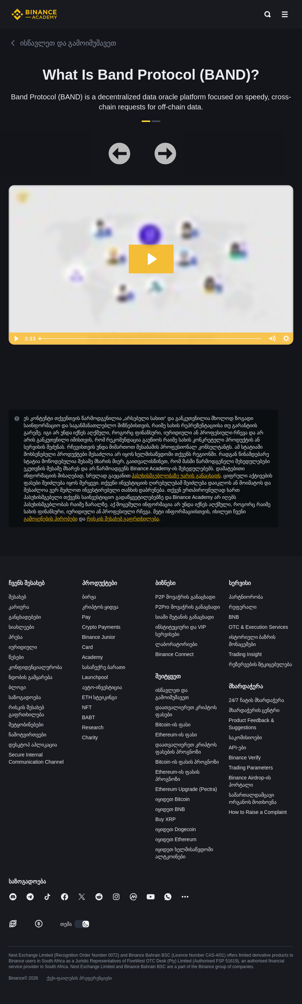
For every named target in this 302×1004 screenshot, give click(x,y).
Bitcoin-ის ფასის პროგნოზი (187, 762)
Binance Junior (98, 637)
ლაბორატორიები (176, 644)
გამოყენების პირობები (50, 519)
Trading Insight (245, 654)
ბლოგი (17, 687)
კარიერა (19, 607)
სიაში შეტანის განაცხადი (184, 617)
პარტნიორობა (246, 597)
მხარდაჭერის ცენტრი (254, 710)
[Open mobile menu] (284, 14)
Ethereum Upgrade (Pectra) (186, 789)
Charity (90, 737)
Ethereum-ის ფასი (176, 734)
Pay (86, 617)
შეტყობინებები (26, 724)
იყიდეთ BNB (170, 809)
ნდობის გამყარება (30, 677)
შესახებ (17, 597)
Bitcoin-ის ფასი (172, 724)
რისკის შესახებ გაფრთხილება (123, 519)
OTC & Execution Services (258, 627)
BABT (88, 717)
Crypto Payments (101, 627)
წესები (16, 657)
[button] (284, 14)
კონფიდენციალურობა (35, 667)
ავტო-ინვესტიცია (102, 687)
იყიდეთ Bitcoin (172, 799)
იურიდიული (23, 647)
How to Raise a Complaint (258, 812)
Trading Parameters (251, 767)
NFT (87, 707)
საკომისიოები (245, 737)
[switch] (82, 924)
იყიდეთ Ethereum (176, 839)
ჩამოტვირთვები (27, 734)
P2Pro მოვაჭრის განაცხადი (187, 607)
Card (87, 647)
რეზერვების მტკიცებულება (260, 664)
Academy (92, 657)
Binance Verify (245, 757)
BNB (234, 617)
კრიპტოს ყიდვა (100, 607)
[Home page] (34, 14)
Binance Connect (174, 654)
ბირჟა (89, 597)
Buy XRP (165, 819)
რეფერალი (242, 607)
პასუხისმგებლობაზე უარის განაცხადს (176, 476)
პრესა (16, 637)
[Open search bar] (265, 14)
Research (93, 727)
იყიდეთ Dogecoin (175, 829)
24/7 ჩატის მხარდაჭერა (256, 700)
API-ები (237, 747)
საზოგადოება (25, 697)
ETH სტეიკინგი (99, 697)
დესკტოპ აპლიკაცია (33, 745)
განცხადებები (25, 617)
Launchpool (95, 677)
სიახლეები (21, 627)
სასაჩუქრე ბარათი (104, 667)
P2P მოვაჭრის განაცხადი (185, 597)
